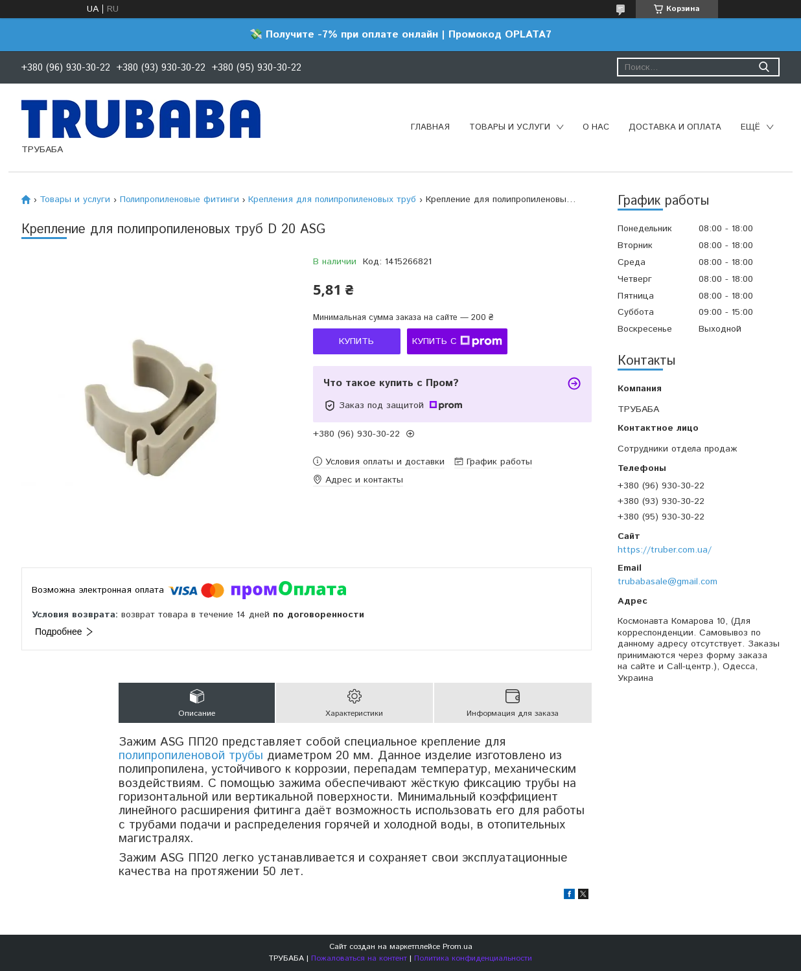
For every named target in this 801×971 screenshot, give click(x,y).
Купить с (457, 341)
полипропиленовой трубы (191, 755)
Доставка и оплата (675, 127)
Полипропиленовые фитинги (179, 199)
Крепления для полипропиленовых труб (332, 199)
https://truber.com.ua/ (665, 549)
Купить (356, 341)
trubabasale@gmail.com (667, 581)
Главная (430, 127)
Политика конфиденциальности (473, 958)
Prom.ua (457, 946)
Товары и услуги (509, 127)
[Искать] (763, 67)
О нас (596, 127)
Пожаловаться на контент (359, 958)
